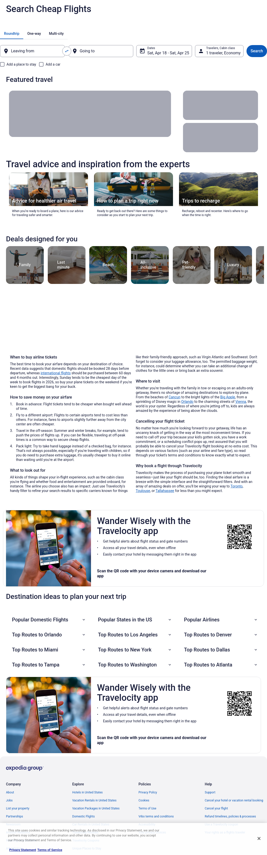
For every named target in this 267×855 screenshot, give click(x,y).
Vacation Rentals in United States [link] (94, 800)
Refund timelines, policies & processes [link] (230, 816)
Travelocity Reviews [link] (85, 832)
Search (256, 51)
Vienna (240, 402)
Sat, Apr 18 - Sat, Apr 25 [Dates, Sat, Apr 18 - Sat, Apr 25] (168, 53)
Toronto (236, 486)
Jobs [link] (9, 800)
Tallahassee (165, 491)
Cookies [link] (143, 800)
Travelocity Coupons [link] (85, 840)
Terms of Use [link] (147, 808)
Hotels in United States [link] (87, 792)
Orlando (187, 402)
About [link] (10, 792)
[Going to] (101, 51)
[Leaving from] (32, 51)
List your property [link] (17, 808)
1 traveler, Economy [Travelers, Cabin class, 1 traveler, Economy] (223, 53)
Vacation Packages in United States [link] (96, 808)
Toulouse (143, 491)
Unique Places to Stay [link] (86, 848)
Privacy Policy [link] (147, 792)
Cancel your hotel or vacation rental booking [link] (234, 800)
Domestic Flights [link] (83, 816)
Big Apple (227, 397)
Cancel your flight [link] (216, 808)
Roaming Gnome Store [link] (21, 840)
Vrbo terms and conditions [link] (156, 816)
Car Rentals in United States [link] (90, 824)
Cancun (174, 397)
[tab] (11, 33)
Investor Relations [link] (18, 832)
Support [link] (210, 792)
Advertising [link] (13, 848)
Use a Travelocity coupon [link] (221, 824)
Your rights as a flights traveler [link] (225, 832)
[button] (49, 620)
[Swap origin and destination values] (66, 51)
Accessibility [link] (146, 824)
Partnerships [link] (14, 816)
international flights (55, 373)
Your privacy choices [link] (152, 832)
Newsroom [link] (13, 824)
